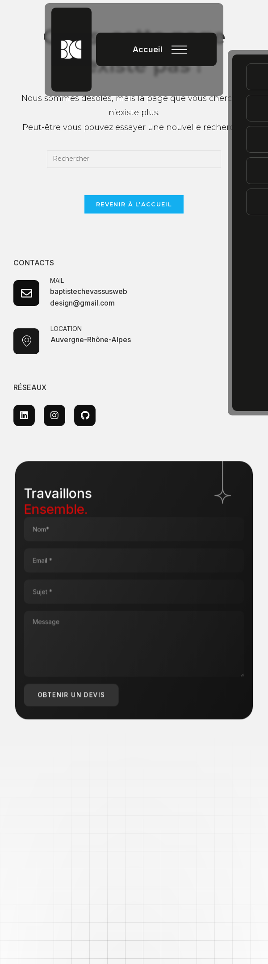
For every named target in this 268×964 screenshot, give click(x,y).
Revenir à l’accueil (134, 204)
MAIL (57, 281)
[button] (179, 52)
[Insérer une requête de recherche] (134, 159)
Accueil (148, 49)
